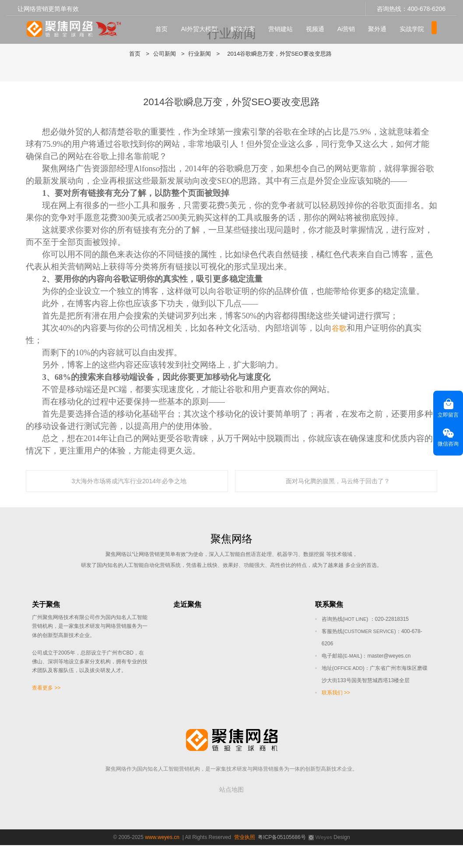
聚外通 (379, 26)
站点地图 (231, 790)
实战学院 (414, 26)
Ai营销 (348, 26)
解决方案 (244, 26)
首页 (164, 26)
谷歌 (340, 328)
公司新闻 (164, 53)
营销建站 (282, 26)
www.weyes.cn (162, 838)
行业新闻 (199, 53)
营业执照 (244, 838)
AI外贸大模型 (201, 26)
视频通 (317, 26)
